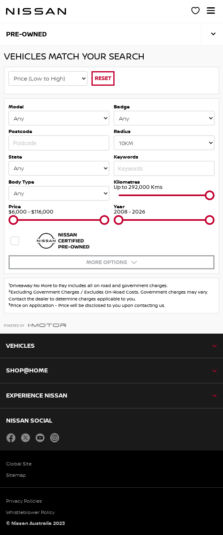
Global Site (19, 463)
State (15, 156)
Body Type (21, 181)
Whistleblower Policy (30, 512)
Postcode (20, 131)
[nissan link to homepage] (36, 11)
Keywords (126, 156)
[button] (211, 10)
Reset (103, 78)
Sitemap (16, 475)
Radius (122, 131)
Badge (122, 106)
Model (15, 106)
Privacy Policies (24, 500)
